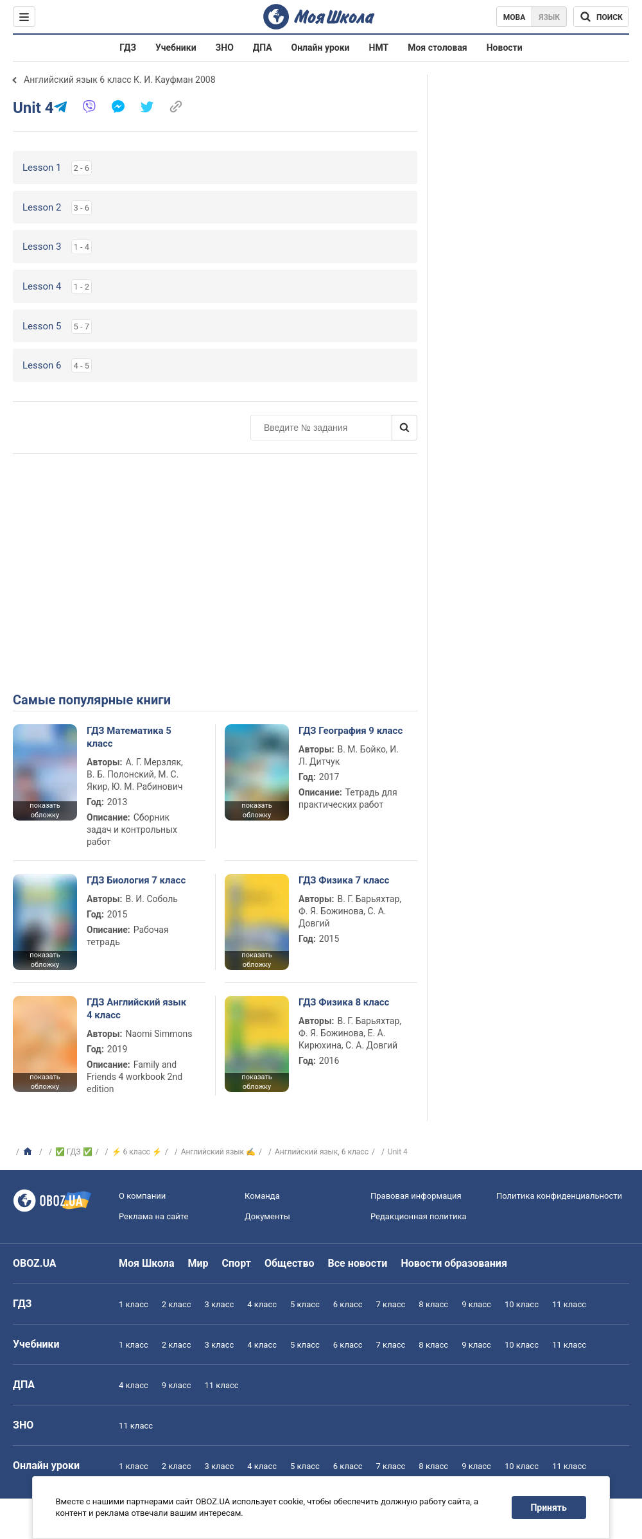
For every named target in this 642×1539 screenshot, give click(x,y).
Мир (198, 1263)
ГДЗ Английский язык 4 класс (136, 1008)
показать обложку (45, 810)
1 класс (133, 1304)
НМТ (379, 47)
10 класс (522, 1304)
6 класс (348, 1304)
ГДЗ (127, 47)
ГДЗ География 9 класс (351, 730)
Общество (290, 1263)
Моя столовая (437, 47)
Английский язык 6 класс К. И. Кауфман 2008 (120, 79)
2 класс (176, 1304)
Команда (262, 1196)
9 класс (476, 1304)
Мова (514, 17)
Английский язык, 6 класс (322, 1151)
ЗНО (225, 47)
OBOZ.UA (34, 1263)
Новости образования (454, 1263)
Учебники (175, 47)
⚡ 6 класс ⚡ (137, 1151)
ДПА (262, 47)
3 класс (219, 1304)
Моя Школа (147, 1263)
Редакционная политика (418, 1216)
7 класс (391, 1304)
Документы (267, 1216)
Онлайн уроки (320, 47)
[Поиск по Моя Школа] (601, 16)
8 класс (433, 1304)
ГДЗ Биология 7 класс (136, 880)
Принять (549, 1507)
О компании (142, 1196)
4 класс (262, 1304)
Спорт (236, 1263)
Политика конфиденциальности (559, 1196)
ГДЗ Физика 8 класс (344, 1002)
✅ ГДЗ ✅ (73, 1151)
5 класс (305, 1304)
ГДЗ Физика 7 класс (344, 880)
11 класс (569, 1304)
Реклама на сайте (153, 1216)
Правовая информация (416, 1196)
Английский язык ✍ (218, 1151)
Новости (505, 47)
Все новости (358, 1263)
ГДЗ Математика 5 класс (129, 737)
